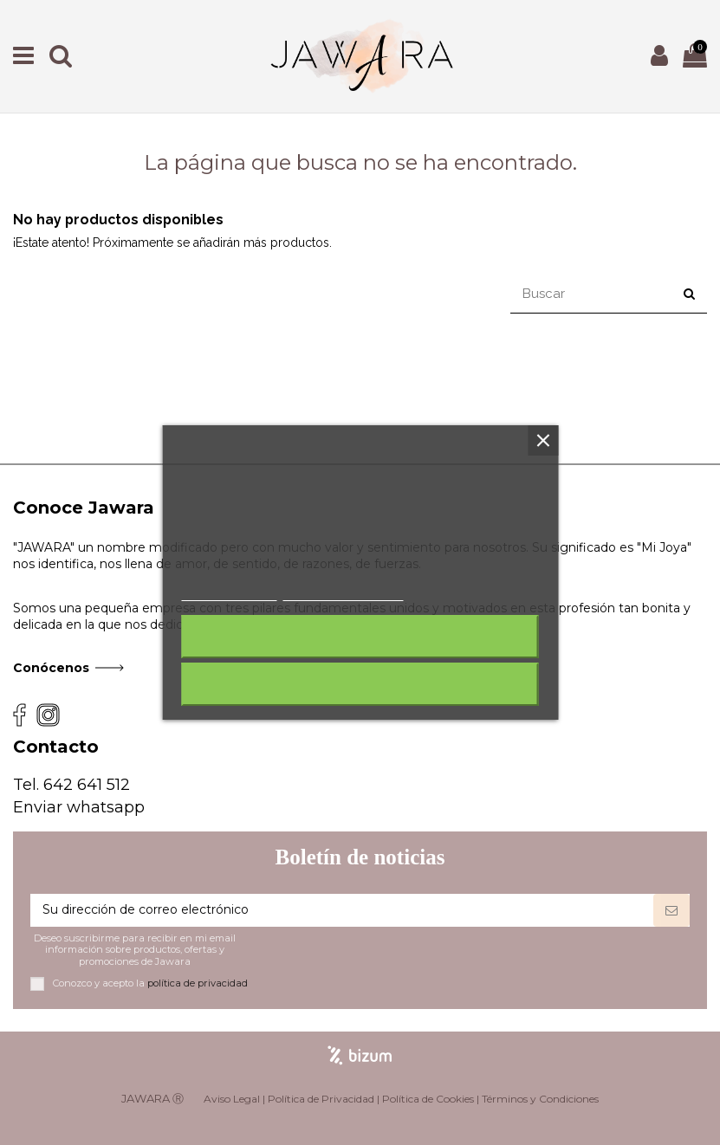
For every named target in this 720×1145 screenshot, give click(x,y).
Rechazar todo (360, 636)
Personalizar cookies (343, 592)
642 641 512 (86, 784)
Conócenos (51, 668)
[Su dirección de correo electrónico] (341, 910)
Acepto (360, 684)
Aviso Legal (232, 1098)
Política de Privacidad (321, 1098)
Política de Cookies (428, 1098)
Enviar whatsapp (79, 807)
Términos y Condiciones (540, 1098)
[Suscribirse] (671, 910)
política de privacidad (197, 983)
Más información (229, 592)
